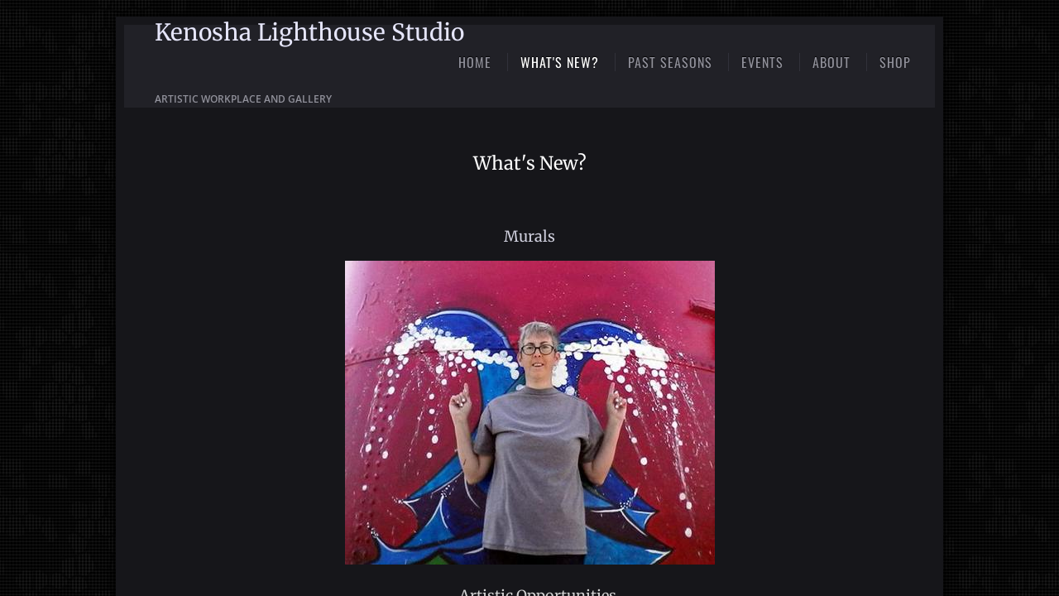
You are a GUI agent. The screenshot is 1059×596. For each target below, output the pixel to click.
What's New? (559, 62)
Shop (895, 62)
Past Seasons (670, 62)
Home (474, 62)
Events (762, 62)
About (831, 62)
